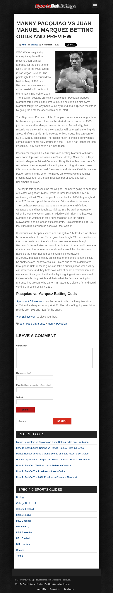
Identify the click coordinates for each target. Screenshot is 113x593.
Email (33, 385)
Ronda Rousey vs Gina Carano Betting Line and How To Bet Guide (52, 453)
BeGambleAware (27, 584)
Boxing (34, 45)
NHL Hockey (23, 544)
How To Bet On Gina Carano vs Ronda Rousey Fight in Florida (50, 448)
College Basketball (26, 503)
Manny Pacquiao (57, 323)
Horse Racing (23, 515)
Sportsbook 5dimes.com (30, 301)
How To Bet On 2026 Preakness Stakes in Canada (43, 465)
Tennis (19, 555)
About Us (41, 589)
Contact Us (55, 589)
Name (23, 373)
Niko (24, 45)
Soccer (20, 550)
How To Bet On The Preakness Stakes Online (40, 471)
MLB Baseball (23, 520)
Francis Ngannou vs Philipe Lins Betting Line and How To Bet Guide (53, 459)
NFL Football (23, 538)
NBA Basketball (24, 532)
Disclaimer (69, 589)
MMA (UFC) (22, 526)
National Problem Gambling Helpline (53, 584)
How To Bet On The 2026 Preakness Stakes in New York (46, 477)
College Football (25, 509)
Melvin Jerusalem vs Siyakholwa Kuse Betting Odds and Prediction (52, 442)
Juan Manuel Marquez (32, 323)
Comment (21, 346)
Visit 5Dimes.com (26, 316)
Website (20, 397)
